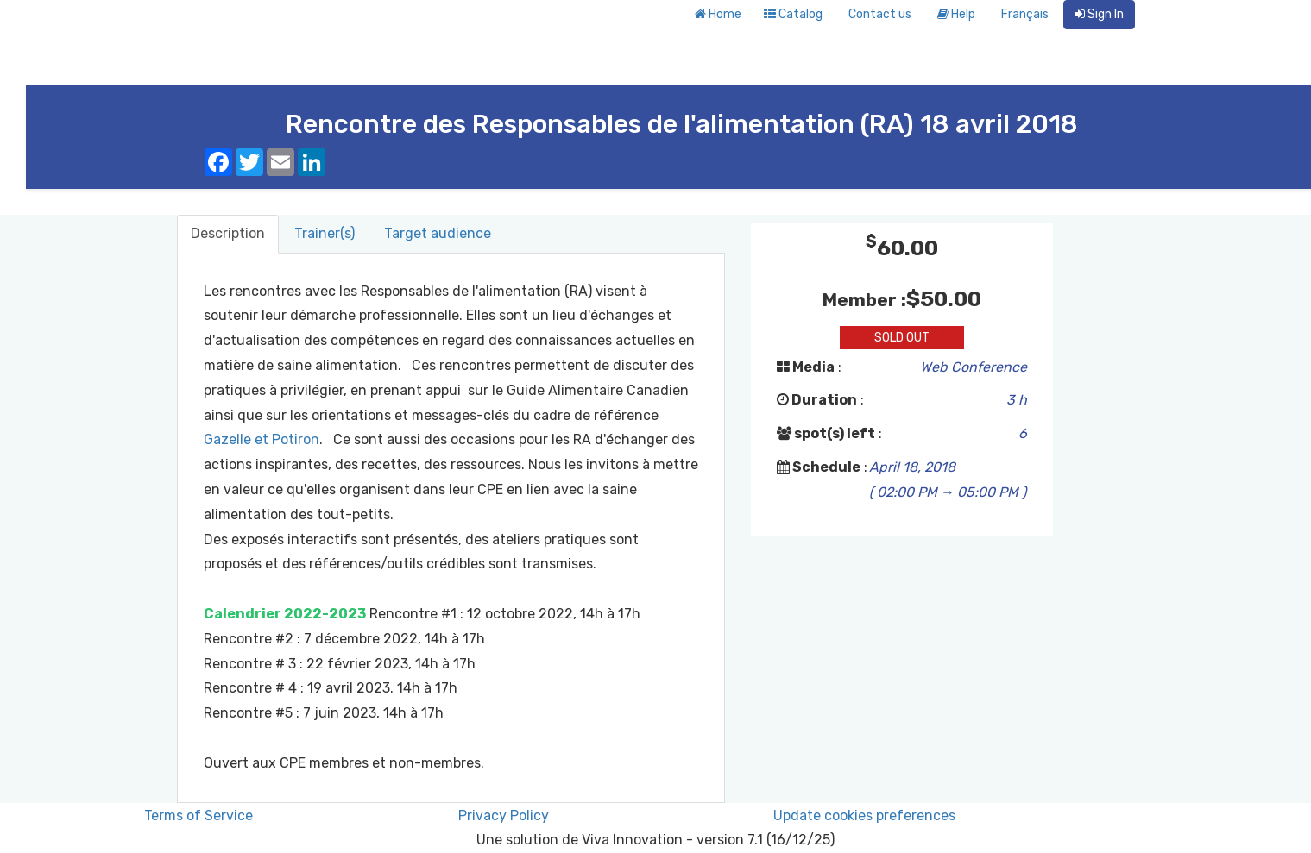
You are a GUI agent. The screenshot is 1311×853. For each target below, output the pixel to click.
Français (1025, 14)
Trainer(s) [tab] (324, 233)
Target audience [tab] (437, 233)
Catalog (793, 14)
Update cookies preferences (864, 815)
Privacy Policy (503, 815)
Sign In (1099, 14)
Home (718, 14)
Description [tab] (228, 233)
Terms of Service (198, 815)
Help (956, 14)
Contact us (879, 14)
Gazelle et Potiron (261, 439)
